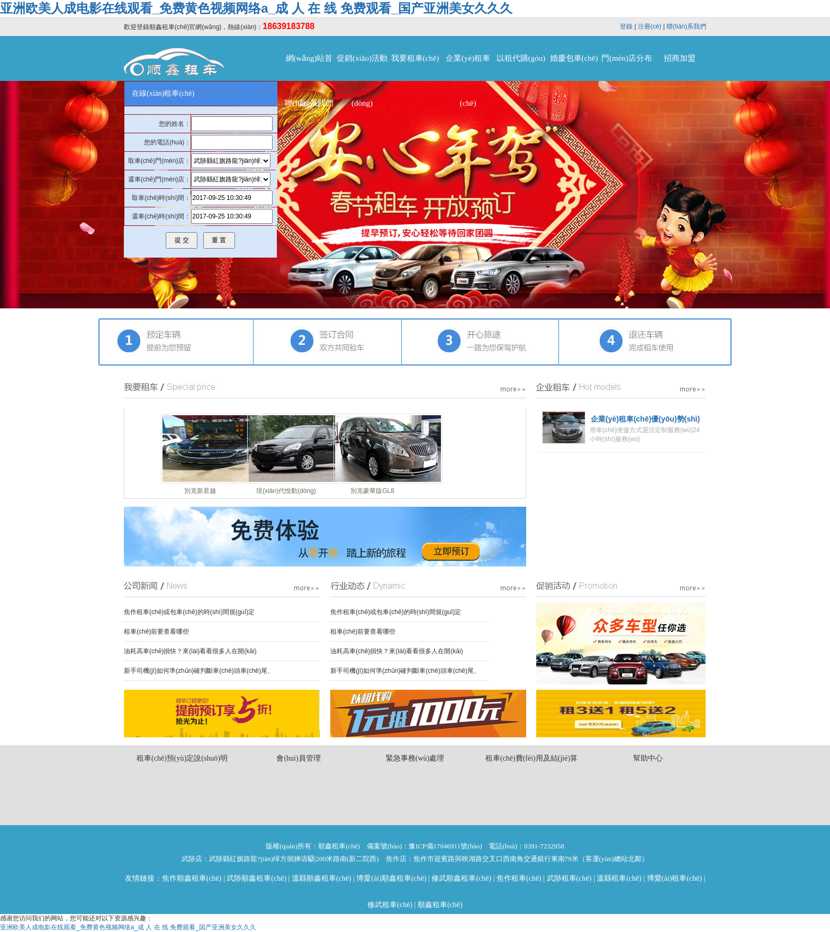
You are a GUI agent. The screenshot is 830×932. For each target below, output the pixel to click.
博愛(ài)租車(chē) (674, 878)
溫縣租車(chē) (619, 878)
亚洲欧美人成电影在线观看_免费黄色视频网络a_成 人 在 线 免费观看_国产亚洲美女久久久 (256, 8)
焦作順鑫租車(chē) (192, 878)
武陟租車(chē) (569, 878)
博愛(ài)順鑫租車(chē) (391, 878)
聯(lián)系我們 (686, 26)
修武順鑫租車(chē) (461, 878)
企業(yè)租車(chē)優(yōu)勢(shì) (645, 419)
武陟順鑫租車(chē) (256, 878)
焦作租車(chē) (519, 878)
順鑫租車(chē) (440, 905)
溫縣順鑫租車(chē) (321, 878)
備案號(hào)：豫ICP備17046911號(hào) (424, 846)
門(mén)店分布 (626, 58)
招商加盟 (680, 58)
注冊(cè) (650, 26)
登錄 (626, 26)
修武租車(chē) (389, 905)
